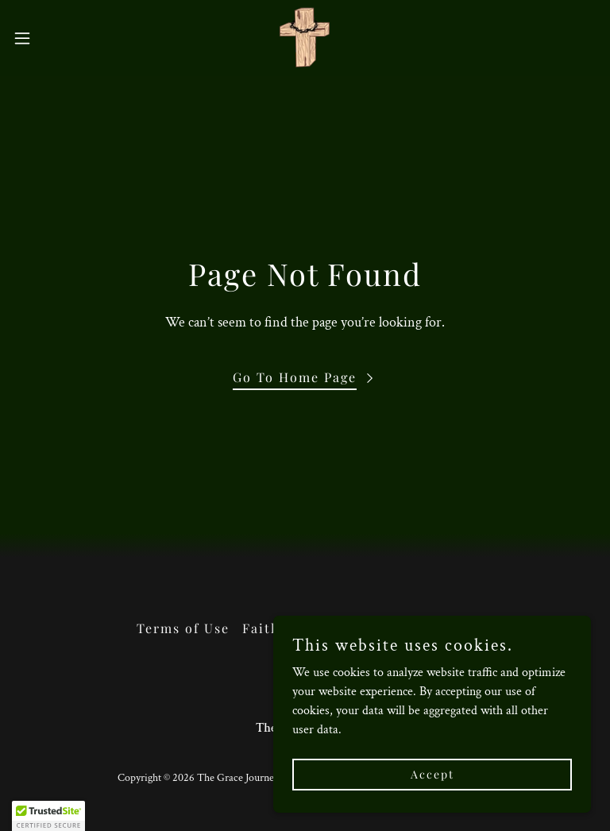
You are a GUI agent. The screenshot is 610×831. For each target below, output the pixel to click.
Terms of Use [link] (183, 628)
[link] (305, 38)
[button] (51, 38)
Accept (432, 774)
